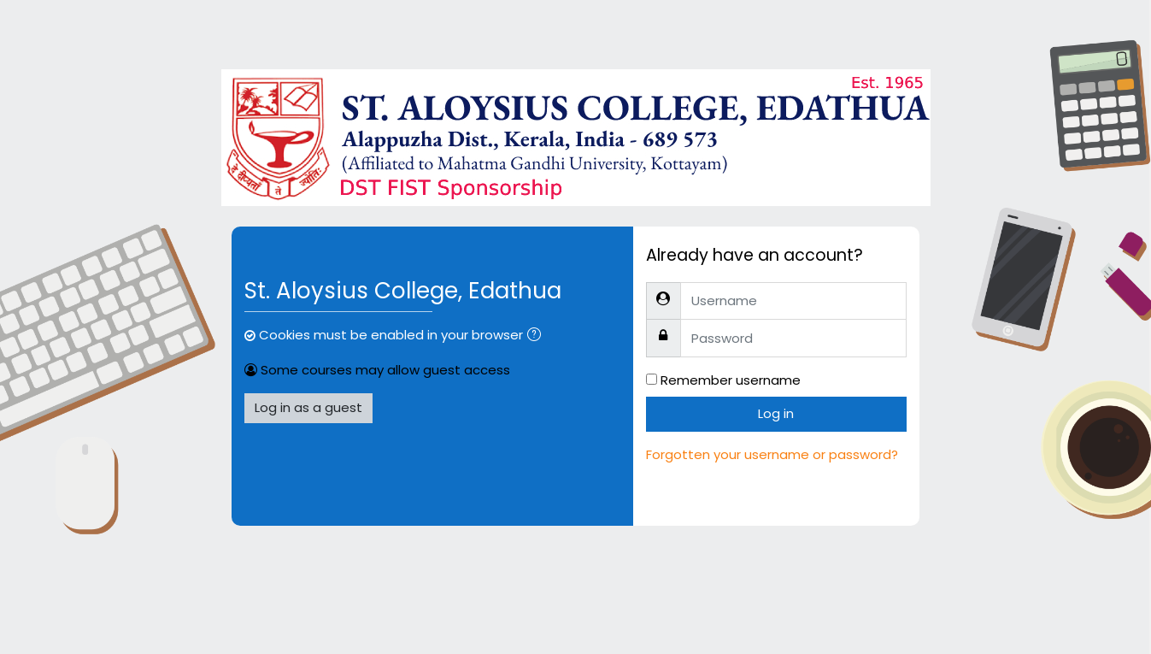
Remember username (731, 380)
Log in (776, 413)
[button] (537, 336)
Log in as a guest (308, 407)
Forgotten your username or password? (772, 454)
